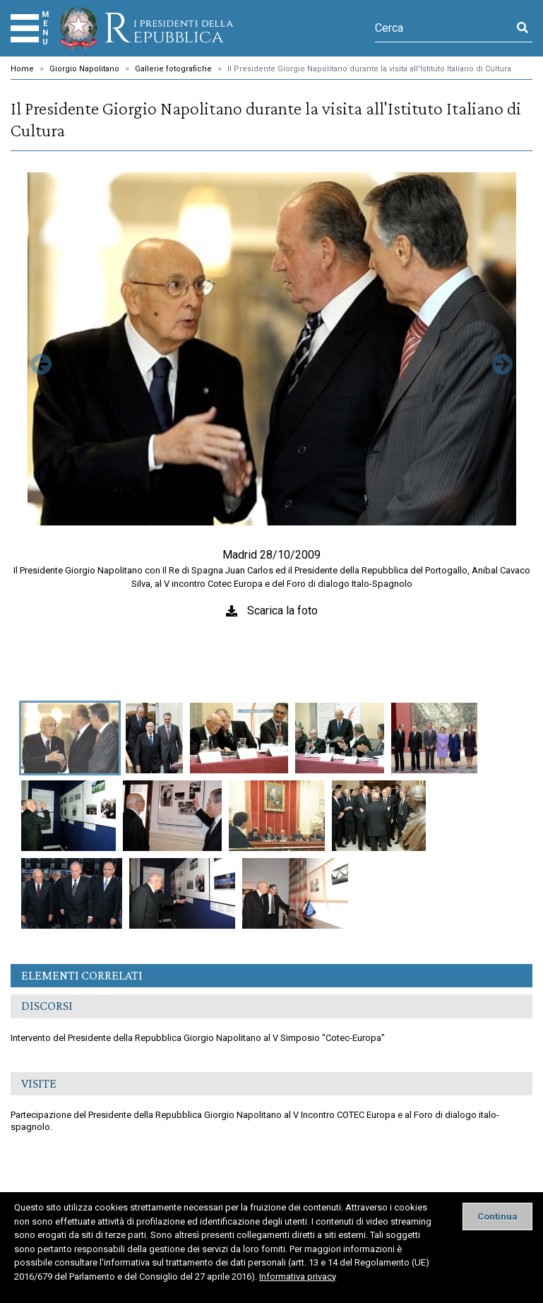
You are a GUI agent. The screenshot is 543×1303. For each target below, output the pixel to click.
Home (22, 68)
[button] (40, 435)
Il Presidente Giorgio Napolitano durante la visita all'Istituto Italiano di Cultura (369, 68)
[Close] (497, 1216)
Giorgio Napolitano (84, 68)
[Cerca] (444, 28)
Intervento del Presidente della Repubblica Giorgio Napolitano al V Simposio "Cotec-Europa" (198, 1038)
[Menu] (25, 28)
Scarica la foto (282, 610)
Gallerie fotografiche (173, 68)
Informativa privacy (297, 1276)
